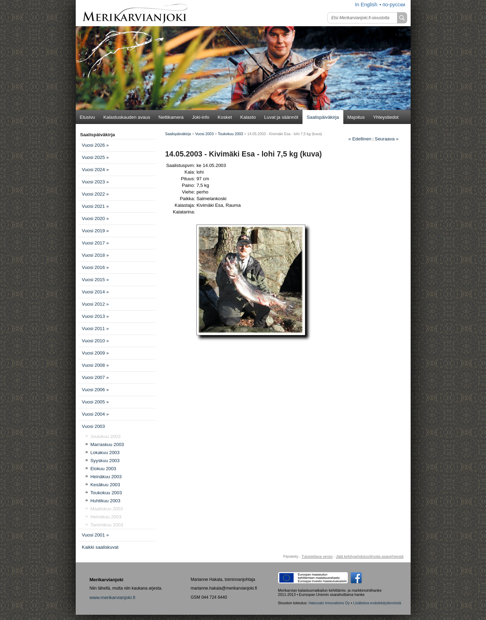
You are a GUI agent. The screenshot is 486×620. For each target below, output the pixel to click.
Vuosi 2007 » (95, 377)
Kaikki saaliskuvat (100, 547)
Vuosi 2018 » (95, 255)
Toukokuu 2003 (106, 492)
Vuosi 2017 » (95, 243)
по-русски (393, 4)
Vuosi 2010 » (95, 340)
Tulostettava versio (316, 556)
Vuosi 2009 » (95, 353)
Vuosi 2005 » (95, 401)
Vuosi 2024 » (95, 169)
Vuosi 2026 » (95, 145)
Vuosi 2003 (93, 426)
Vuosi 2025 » (95, 157)
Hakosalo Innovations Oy (329, 603)
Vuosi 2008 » (95, 365)
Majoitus (356, 117)
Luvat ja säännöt (281, 117)
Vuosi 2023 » (95, 181)
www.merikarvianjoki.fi (112, 597)
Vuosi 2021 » (95, 206)
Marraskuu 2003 (107, 444)
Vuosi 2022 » (95, 194)
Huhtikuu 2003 (105, 500)
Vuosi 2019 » (95, 230)
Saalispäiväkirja (323, 117)
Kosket (225, 117)
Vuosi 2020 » (95, 218)
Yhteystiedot (385, 117)
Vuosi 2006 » (95, 389)
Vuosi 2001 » (95, 535)
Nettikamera (171, 117)
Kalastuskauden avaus (126, 117)
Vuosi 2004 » (95, 414)
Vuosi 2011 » (95, 328)
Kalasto (248, 117)
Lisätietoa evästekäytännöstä (377, 603)
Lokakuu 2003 (105, 452)
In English (366, 4)
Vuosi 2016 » (95, 267)
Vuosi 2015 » (95, 279)
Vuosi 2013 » (95, 316)
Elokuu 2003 (103, 468)
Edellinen (360, 138)
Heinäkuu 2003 (106, 476)
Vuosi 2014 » (95, 291)
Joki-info (200, 117)
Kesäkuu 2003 (105, 484)
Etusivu (87, 117)
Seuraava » (386, 138)
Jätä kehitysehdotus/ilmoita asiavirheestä (370, 556)
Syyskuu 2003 (105, 460)
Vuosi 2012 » (95, 304)
